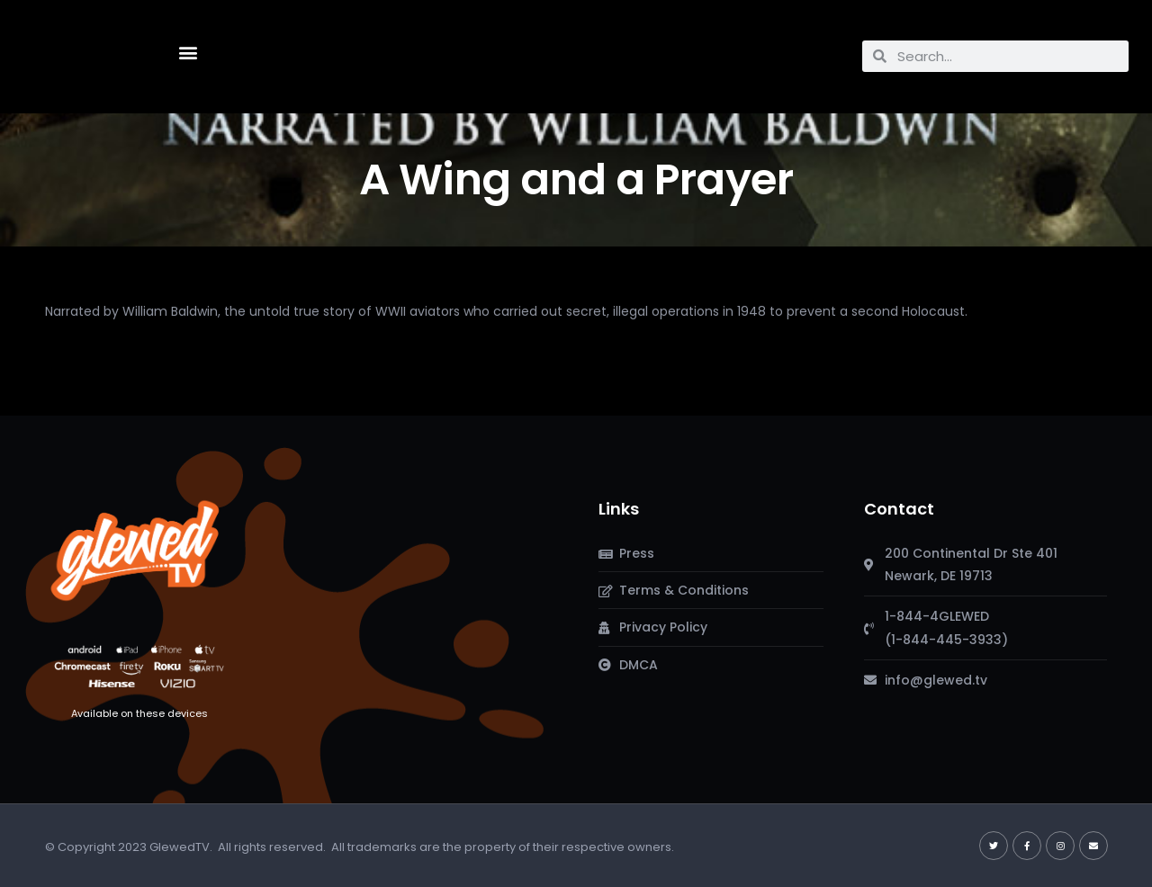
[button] (187, 52)
